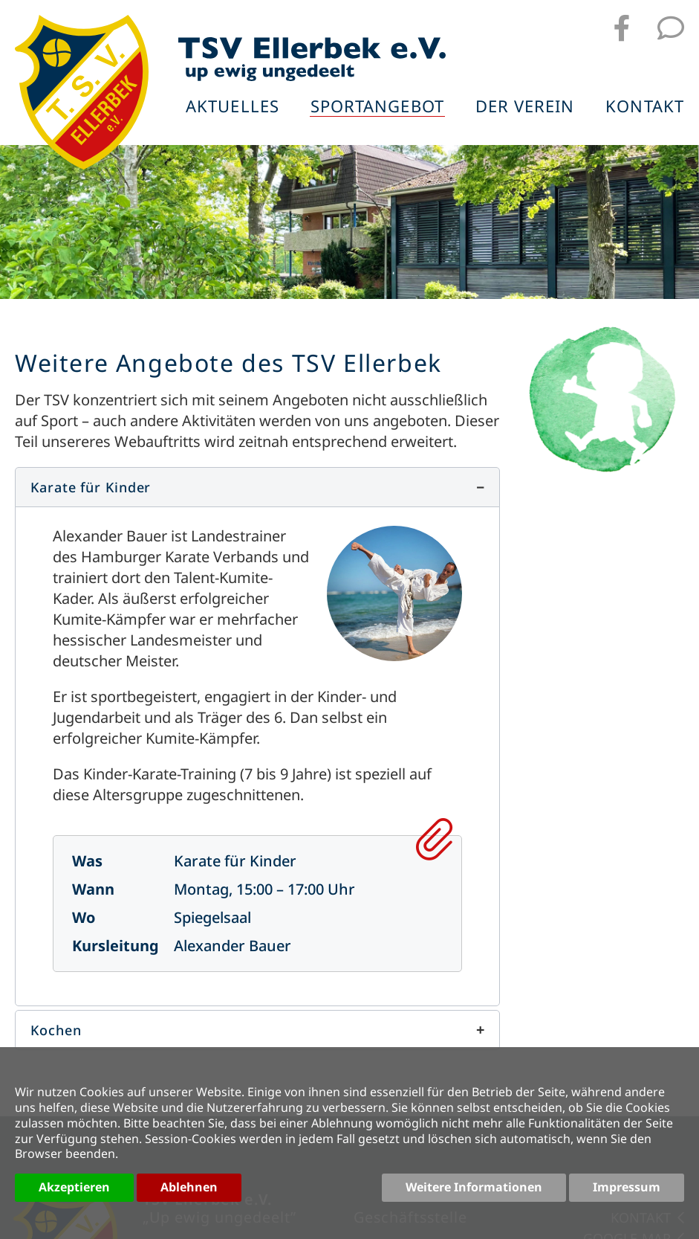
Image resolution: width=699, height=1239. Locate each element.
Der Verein (525, 107)
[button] (257, 487)
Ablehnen (189, 1187)
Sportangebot (377, 107)
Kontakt (644, 107)
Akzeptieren (74, 1187)
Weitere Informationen (474, 1187)
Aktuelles (232, 107)
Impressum (626, 1187)
